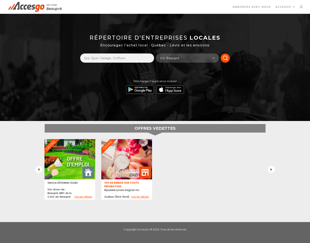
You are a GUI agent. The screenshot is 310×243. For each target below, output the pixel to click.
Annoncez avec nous (252, 6)
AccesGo (285, 6)
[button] (187, 58)
